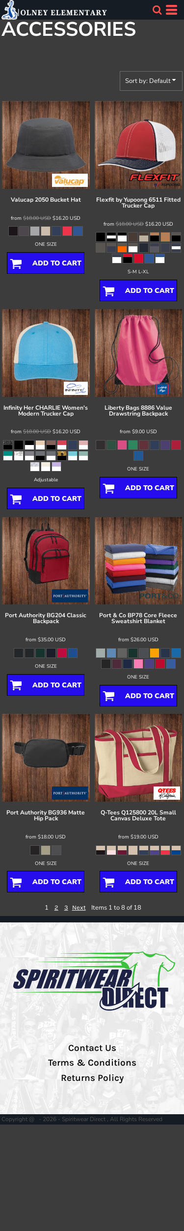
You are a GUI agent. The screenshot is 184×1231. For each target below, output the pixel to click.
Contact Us (92, 1048)
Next (79, 907)
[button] (157, 10)
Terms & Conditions (92, 1062)
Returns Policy (92, 1078)
